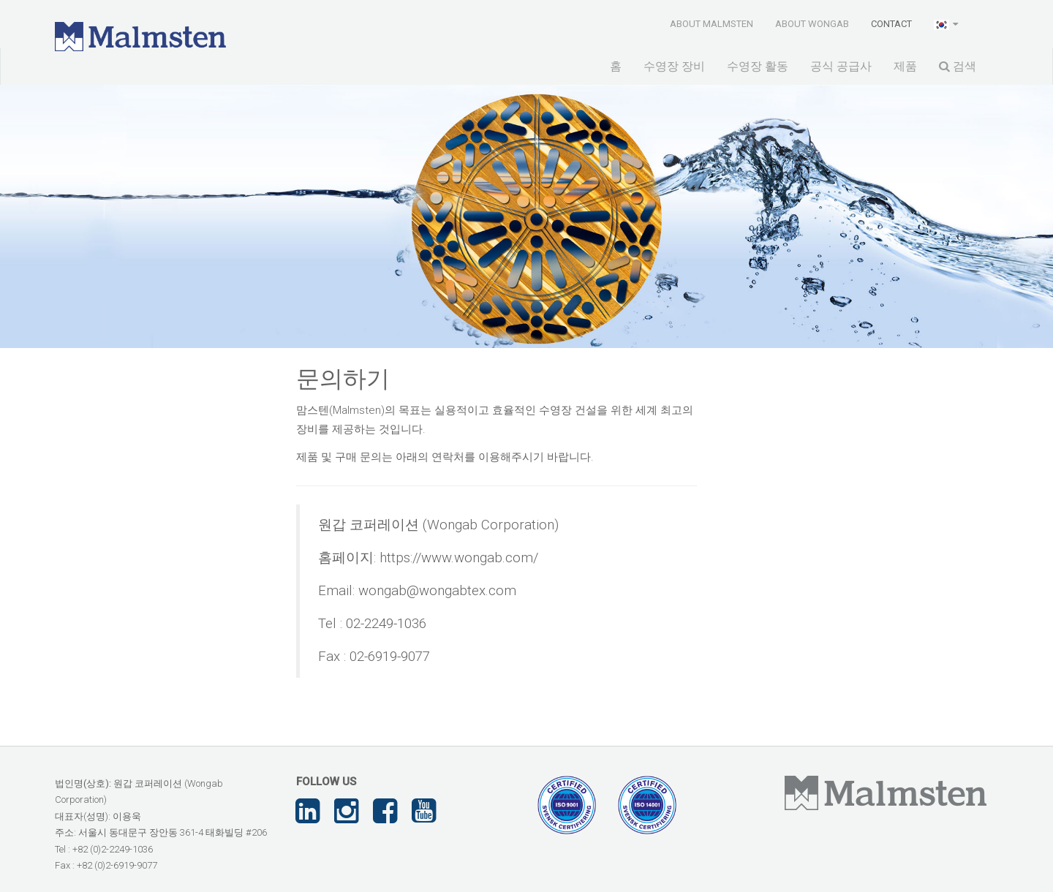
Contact (891, 23)
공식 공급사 (841, 66)
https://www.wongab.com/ (459, 558)
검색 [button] (957, 66)
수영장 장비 (674, 66)
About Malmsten (711, 23)
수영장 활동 (757, 66)
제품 (905, 66)
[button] (947, 23)
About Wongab (812, 23)
